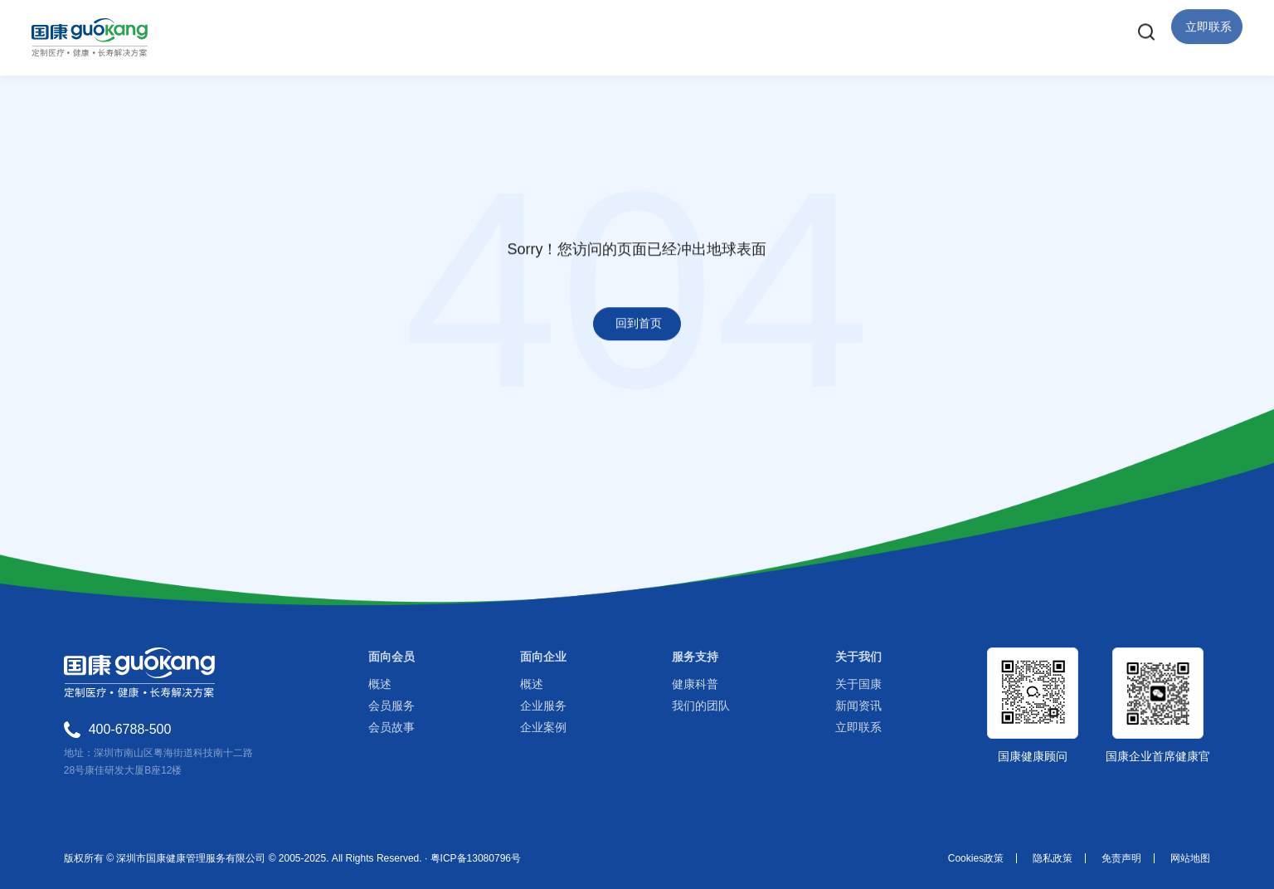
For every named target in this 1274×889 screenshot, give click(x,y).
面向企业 (543, 656)
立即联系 (858, 727)
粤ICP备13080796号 (475, 858)
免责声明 (1121, 858)
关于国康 (858, 684)
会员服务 (391, 705)
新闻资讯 (858, 705)
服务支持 (695, 656)
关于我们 (858, 656)
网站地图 (1190, 858)
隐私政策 (1052, 858)
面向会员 (391, 656)
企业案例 (543, 727)
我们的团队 (701, 705)
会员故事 (391, 727)
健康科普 (695, 684)
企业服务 (543, 705)
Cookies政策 (976, 858)
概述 (379, 684)
